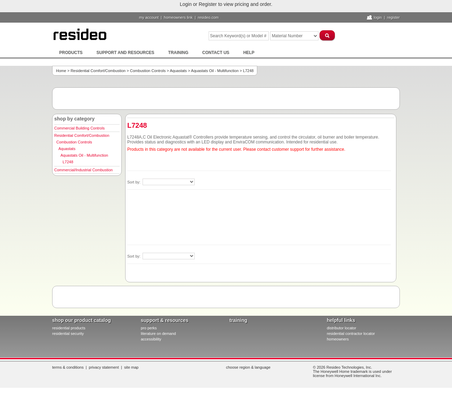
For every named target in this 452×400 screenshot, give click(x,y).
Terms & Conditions (67, 367)
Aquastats (178, 71)
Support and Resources (125, 52)
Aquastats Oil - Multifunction (215, 71)
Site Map (131, 367)
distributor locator (341, 328)
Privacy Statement (104, 367)
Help (248, 52)
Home (61, 71)
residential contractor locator (351, 333)
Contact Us (215, 52)
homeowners (338, 339)
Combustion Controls (148, 71)
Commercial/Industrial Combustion (83, 170)
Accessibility (151, 339)
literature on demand (158, 333)
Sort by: (134, 182)
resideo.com (208, 17)
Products (70, 52)
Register (393, 17)
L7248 (68, 162)
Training (178, 52)
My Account (149, 17)
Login (378, 17)
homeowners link (178, 17)
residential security (68, 333)
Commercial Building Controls (79, 128)
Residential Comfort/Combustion (98, 71)
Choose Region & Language (248, 367)
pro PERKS (149, 328)
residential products (68, 328)
